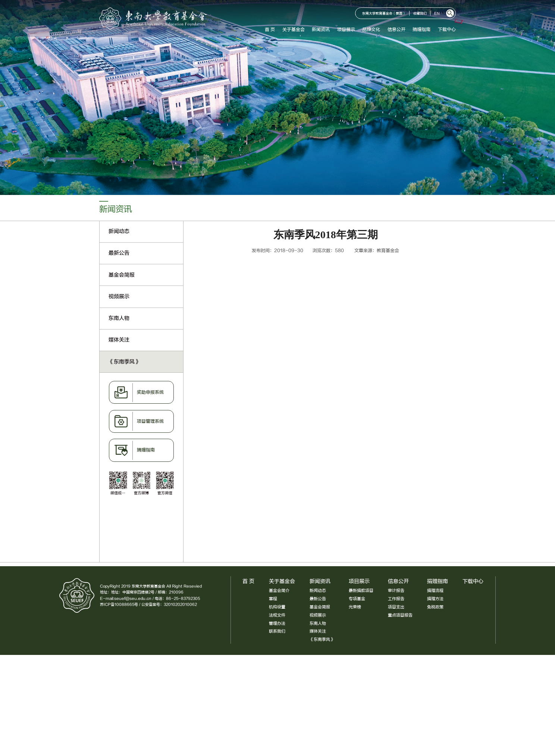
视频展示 (318, 615)
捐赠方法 (435, 598)
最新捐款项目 (361, 590)
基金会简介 (279, 590)
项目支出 (396, 607)
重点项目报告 (400, 615)
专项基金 (357, 598)
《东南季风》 (322, 639)
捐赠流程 (435, 590)
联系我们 (277, 631)
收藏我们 (420, 13)
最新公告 (318, 598)
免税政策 (435, 607)
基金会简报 (320, 607)
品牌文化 (371, 29)
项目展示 (346, 29)
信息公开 (396, 29)
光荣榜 (355, 607)
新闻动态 (318, 590)
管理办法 (277, 623)
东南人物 (318, 623)
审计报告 (396, 590)
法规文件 (277, 615)
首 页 (270, 29)
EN (437, 13)
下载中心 (447, 29)
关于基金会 (293, 29)
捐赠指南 (421, 29)
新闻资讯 (321, 29)
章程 (273, 598)
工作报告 (396, 598)
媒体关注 (318, 631)
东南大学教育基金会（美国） (384, 13)
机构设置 (277, 607)
